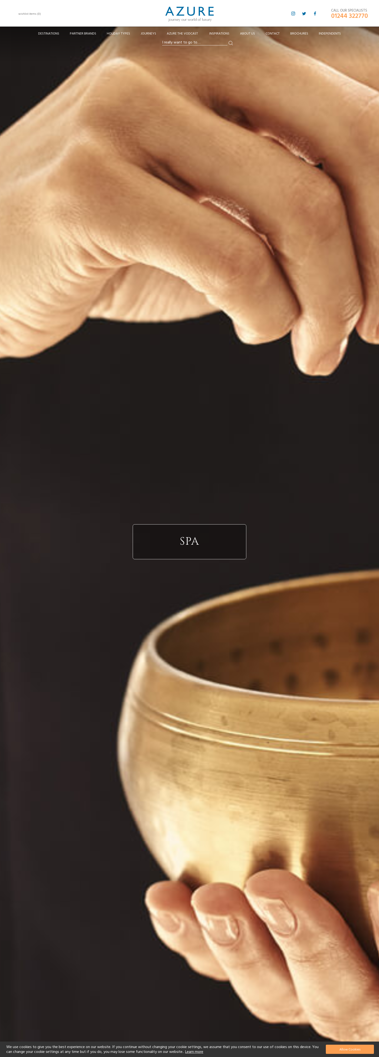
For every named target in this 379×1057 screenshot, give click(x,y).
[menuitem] (49, 34)
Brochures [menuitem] (299, 33)
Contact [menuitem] (273, 33)
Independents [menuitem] (330, 33)
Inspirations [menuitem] (219, 33)
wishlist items (29, 14)
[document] (190, 1049)
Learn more (194, 1051)
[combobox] (194, 42)
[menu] (189, 35)
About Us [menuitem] (247, 33)
